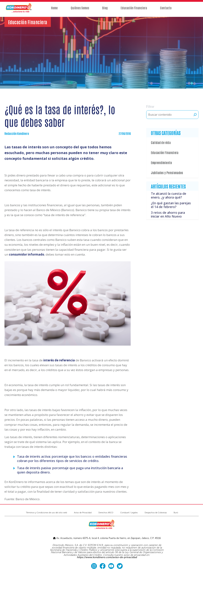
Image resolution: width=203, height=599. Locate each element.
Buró (176, 512)
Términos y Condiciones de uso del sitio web (46, 512)
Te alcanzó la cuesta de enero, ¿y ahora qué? (168, 195)
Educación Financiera (134, 10)
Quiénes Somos (80, 10)
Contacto (166, 10)
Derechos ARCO (105, 512)
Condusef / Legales (129, 512)
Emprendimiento (161, 162)
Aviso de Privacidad (82, 512)
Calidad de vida (161, 142)
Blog (105, 10)
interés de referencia (59, 360)
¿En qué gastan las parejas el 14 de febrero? (171, 205)
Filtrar (150, 106)
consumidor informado (26, 254)
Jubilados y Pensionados (167, 172)
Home (54, 10)
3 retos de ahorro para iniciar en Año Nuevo (168, 214)
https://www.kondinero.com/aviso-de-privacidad (107, 557)
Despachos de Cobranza (156, 512)
